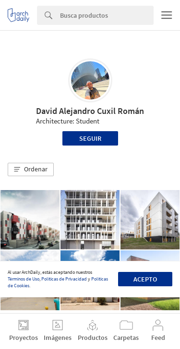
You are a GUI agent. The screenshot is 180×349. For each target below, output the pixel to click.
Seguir (90, 138)
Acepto (145, 279)
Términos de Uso (23, 279)
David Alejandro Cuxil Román (90, 110)
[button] (31, 169)
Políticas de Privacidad (64, 279)
